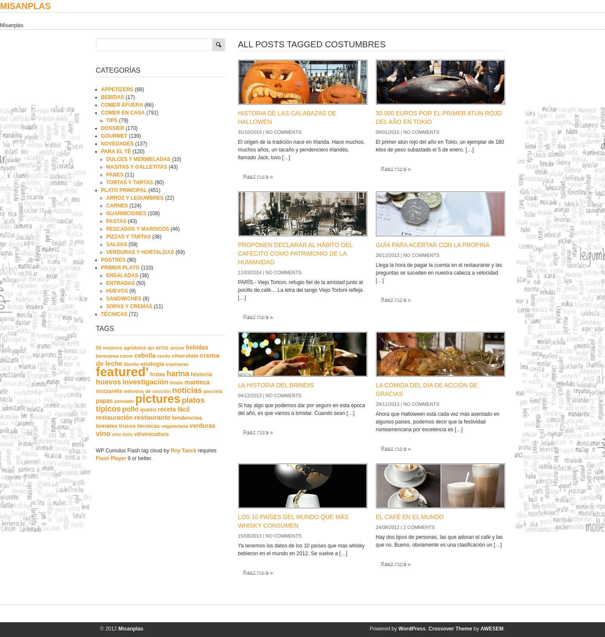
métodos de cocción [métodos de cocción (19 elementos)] (147, 391)
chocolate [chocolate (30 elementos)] (185, 356)
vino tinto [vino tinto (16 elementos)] (122, 434)
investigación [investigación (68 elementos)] (145, 382)
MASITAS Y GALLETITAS (137, 167)
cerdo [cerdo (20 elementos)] (163, 356)
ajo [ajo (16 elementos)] (151, 347)
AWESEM (492, 629)
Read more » (258, 176)
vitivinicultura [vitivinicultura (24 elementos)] (151, 434)
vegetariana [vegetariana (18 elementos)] (174, 426)
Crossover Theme (450, 629)
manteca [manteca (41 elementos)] (197, 382)
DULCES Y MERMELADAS (138, 159)
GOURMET (114, 136)
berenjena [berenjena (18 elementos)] (107, 356)
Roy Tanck (183, 451)
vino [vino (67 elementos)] (103, 434)
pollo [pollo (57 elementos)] (130, 409)
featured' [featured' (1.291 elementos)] (122, 372)
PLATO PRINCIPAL (124, 190)
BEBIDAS (112, 97)
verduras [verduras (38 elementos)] (202, 425)
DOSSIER (112, 128)
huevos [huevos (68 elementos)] (108, 382)
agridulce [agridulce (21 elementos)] (135, 347)
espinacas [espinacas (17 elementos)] (177, 364)
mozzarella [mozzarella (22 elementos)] (109, 391)
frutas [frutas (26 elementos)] (157, 374)
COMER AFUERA (122, 105)
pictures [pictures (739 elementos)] (157, 399)
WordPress (411, 629)
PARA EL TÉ (116, 151)
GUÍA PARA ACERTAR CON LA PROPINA (433, 244)
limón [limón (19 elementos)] (176, 382)
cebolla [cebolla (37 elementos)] (144, 355)
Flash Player (111, 458)
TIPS (112, 121)
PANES (115, 175)
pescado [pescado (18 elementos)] (124, 401)
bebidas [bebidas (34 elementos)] (197, 347)
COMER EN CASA (123, 113)
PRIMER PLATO (120, 268)
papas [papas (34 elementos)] (104, 401)
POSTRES (113, 260)
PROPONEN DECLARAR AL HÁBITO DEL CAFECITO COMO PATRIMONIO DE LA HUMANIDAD (295, 253)
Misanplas (25, 6)
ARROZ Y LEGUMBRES (135, 198)
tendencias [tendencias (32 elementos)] (187, 417)
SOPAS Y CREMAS (129, 306)
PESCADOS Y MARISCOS (137, 229)
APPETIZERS (117, 90)
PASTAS (116, 221)
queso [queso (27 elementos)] (148, 409)
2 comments (419, 527)
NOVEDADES (117, 144)
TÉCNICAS (114, 314)
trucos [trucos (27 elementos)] (127, 426)
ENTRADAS (120, 283)
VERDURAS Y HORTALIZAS (140, 252)
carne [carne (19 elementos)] (126, 356)
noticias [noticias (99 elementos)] (187, 390)
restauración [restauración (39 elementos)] (114, 417)
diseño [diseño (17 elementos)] (131, 364)
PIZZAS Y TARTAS (128, 237)
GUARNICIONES (126, 213)
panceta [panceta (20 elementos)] (213, 391)
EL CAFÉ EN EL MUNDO (410, 516)
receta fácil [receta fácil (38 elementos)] (173, 409)
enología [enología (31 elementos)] (152, 364)
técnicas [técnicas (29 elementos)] (148, 426)
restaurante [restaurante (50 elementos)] (152, 417)
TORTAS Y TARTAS (129, 182)
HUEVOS (117, 291)
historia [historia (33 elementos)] (201, 374)
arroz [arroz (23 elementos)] (162, 348)
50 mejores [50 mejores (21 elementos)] (109, 347)
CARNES (117, 206)
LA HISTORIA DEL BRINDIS (276, 385)
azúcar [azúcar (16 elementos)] (177, 347)
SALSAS (116, 244)
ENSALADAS (122, 275)
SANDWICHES (124, 299)
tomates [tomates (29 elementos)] (107, 426)
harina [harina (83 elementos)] (178, 373)
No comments (284, 132)
